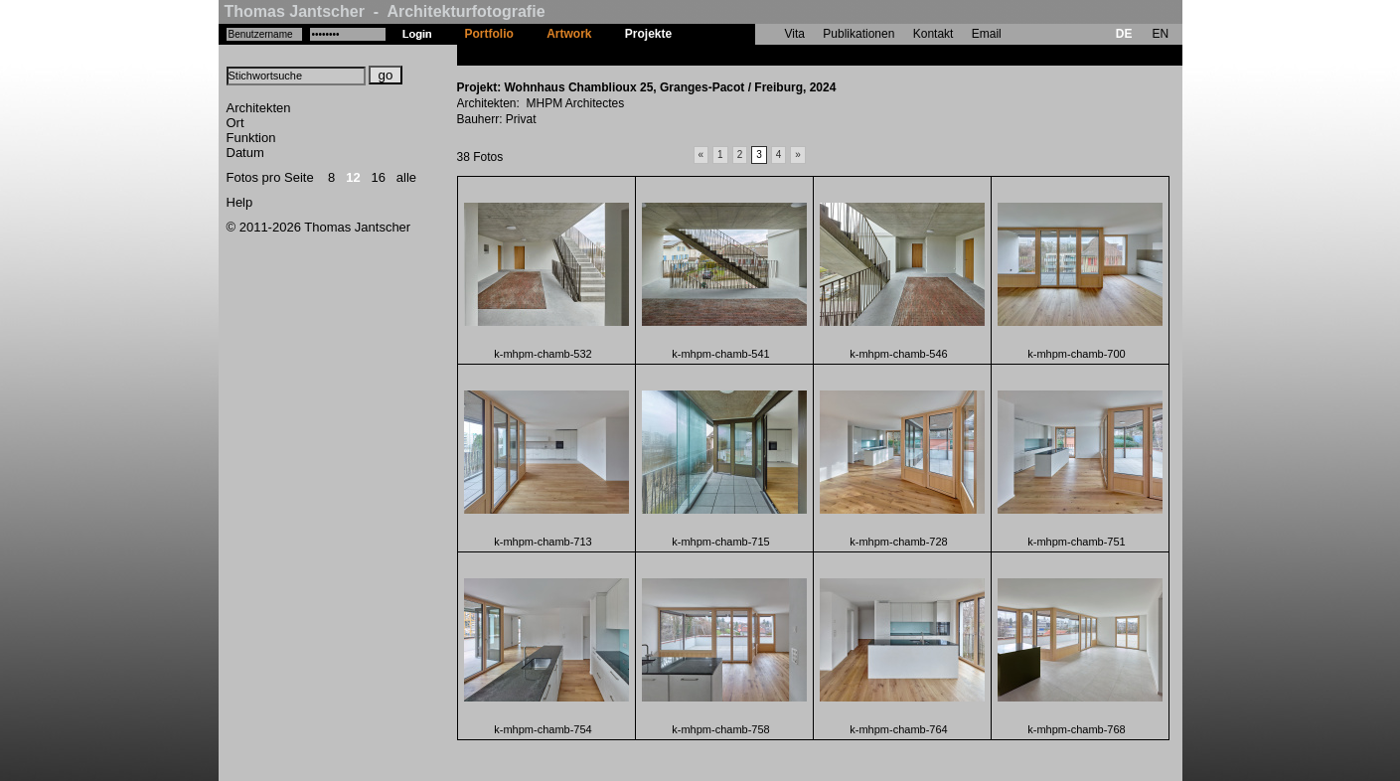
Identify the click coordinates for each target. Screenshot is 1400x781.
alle (406, 177)
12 (353, 177)
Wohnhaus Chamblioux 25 (763, 55)
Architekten (259, 107)
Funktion (251, 137)
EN (1160, 34)
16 (379, 177)
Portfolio (489, 34)
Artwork (568, 34)
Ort (235, 122)
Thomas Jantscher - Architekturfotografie (385, 11)
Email (987, 34)
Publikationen (858, 34)
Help (240, 202)
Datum (245, 152)
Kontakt (933, 34)
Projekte (648, 34)
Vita (795, 34)
